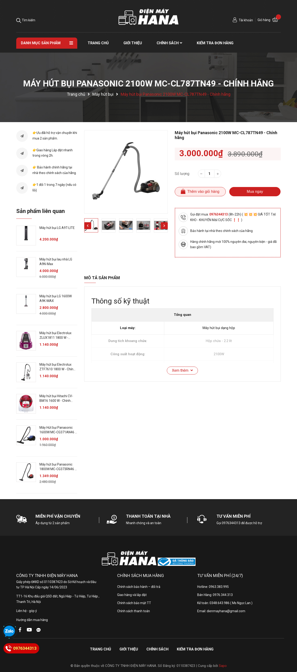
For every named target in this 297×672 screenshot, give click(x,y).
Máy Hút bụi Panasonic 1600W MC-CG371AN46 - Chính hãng (57, 432)
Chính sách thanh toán (133, 611)
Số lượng (182, 173)
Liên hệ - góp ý (26, 611)
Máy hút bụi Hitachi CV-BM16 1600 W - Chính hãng (56, 400)
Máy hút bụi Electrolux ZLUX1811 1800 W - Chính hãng (55, 337)
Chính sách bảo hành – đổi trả (138, 587)
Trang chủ (100, 649)
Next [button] (164, 225)
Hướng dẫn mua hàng (32, 620)
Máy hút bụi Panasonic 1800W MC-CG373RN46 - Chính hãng (57, 469)
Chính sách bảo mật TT (134, 603)
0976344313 (219, 214)
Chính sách (157, 649)
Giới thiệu (128, 649)
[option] (126, 172)
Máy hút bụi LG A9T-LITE (57, 228)
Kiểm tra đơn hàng (195, 649)
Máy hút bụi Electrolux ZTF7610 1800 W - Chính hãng (57, 369)
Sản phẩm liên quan (40, 211)
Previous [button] (87, 225)
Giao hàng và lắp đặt (132, 595)
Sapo (223, 666)
